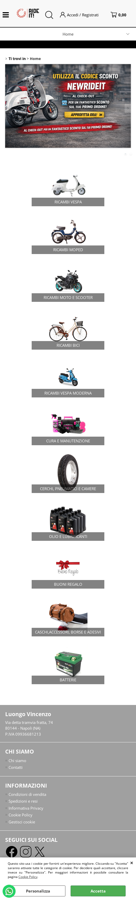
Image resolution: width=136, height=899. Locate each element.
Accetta (98, 891)
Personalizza (38, 891)
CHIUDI (131, 862)
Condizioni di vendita (27, 794)
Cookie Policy (27, 877)
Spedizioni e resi (23, 801)
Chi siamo (17, 760)
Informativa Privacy (26, 808)
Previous (8, 108)
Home (68, 34)
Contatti (16, 767)
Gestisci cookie (22, 821)
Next (127, 108)
